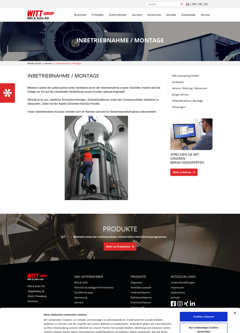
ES (206, 4)
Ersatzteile (178, 82)
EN (194, 4)
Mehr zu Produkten (120, 246)
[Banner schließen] (235, 290)
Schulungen (178, 107)
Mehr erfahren (184, 172)
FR (200, 4)
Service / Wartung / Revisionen (189, 88)
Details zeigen (177, 326)
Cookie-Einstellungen (183, 282)
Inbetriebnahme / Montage (187, 100)
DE (188, 4)
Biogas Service (180, 94)
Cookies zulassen (203, 293)
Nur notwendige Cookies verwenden (203, 306)
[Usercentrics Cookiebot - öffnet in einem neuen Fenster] (21, 326)
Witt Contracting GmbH (185, 75)
